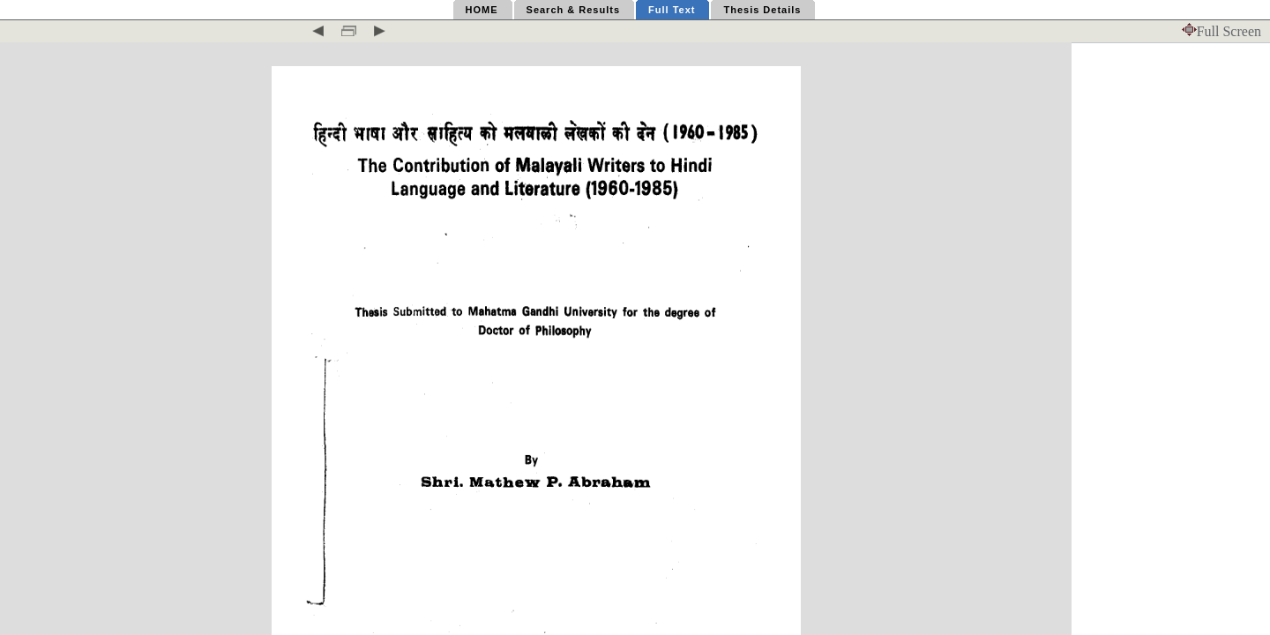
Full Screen (1221, 31)
